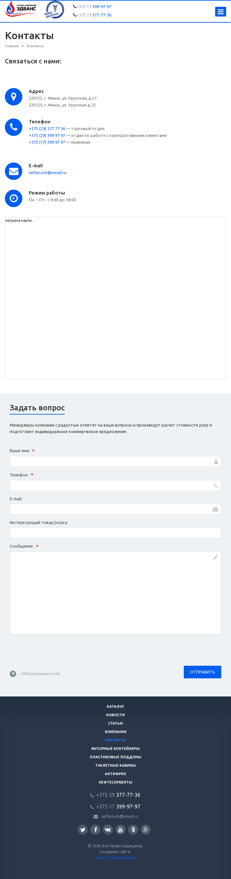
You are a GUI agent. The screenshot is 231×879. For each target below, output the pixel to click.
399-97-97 (93, 6)
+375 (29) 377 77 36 (47, 128)
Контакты (115, 740)
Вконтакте (108, 829)
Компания (115, 732)
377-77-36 (93, 15)
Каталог (116, 706)
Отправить (202, 672)
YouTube (120, 829)
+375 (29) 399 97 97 (47, 135)
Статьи (115, 723)
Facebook (95, 829)
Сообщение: (24, 546)
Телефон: (21, 475)
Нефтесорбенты (115, 782)
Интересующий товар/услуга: (39, 522)
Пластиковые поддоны (115, 757)
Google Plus (145, 829)
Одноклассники (133, 829)
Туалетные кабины (115, 765)
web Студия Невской (115, 857)
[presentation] (59, 651)
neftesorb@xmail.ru (47, 172)
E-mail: (16, 498)
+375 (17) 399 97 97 (47, 142)
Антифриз (115, 774)
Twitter (82, 829)
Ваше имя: (22, 451)
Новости (115, 715)
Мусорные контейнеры (115, 749)
